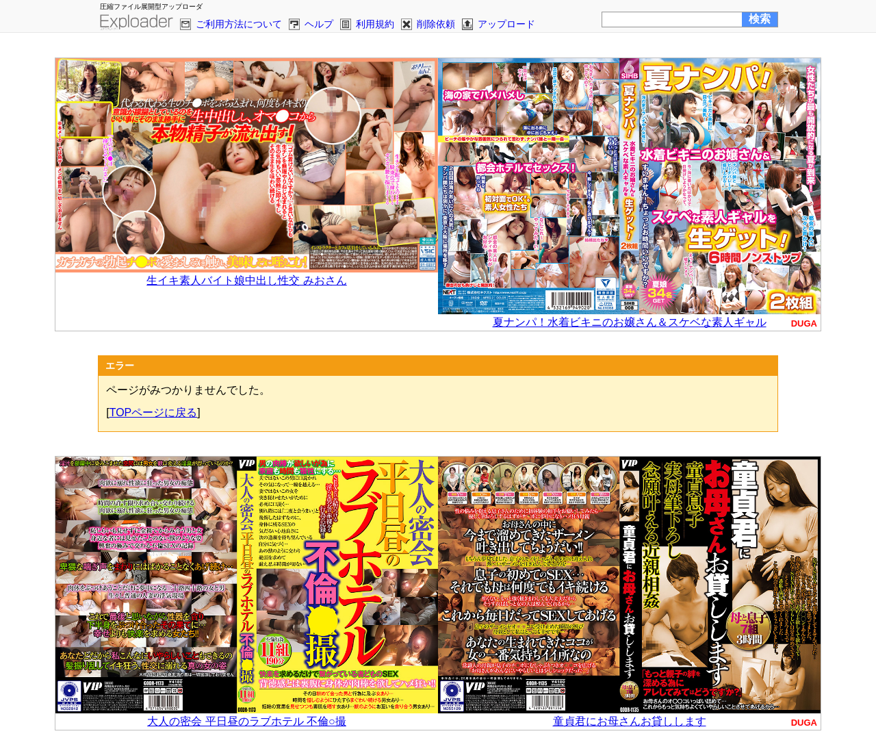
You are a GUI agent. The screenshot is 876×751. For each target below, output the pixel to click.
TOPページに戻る (154, 412)
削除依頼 (436, 23)
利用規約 (375, 23)
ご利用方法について (239, 23)
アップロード (506, 23)
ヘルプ (319, 23)
